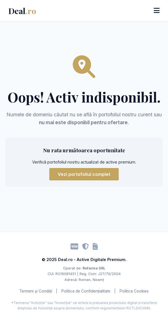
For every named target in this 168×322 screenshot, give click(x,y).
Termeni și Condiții (35, 291)
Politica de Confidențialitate (85, 291)
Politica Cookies (134, 291)
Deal (22, 10)
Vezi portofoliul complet (84, 174)
